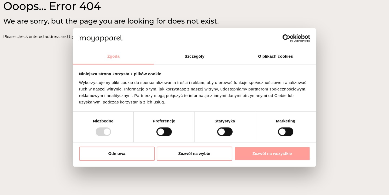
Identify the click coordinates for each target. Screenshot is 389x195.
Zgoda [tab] (113, 56)
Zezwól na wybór (194, 153)
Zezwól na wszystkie (272, 153)
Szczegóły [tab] (194, 56)
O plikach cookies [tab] (275, 56)
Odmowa (116, 153)
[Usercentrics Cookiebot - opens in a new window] (286, 38)
